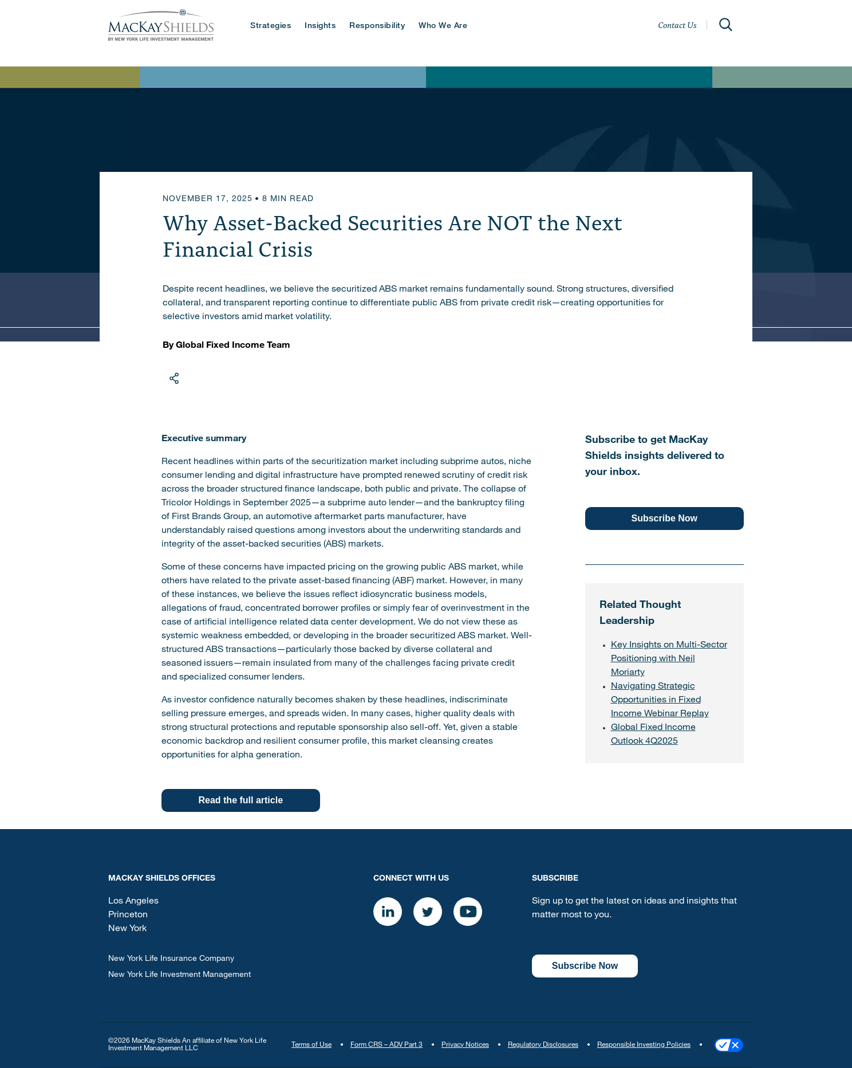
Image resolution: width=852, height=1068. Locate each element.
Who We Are (443, 26)
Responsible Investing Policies (644, 1045)
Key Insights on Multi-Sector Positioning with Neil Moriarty (669, 659)
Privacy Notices (465, 1045)
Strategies (270, 26)
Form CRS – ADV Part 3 (386, 1045)
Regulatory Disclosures (543, 1045)
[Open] (725, 24)
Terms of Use (311, 1045)
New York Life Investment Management (179, 975)
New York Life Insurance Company (171, 959)
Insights (320, 26)
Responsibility (377, 26)
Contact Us (677, 24)
